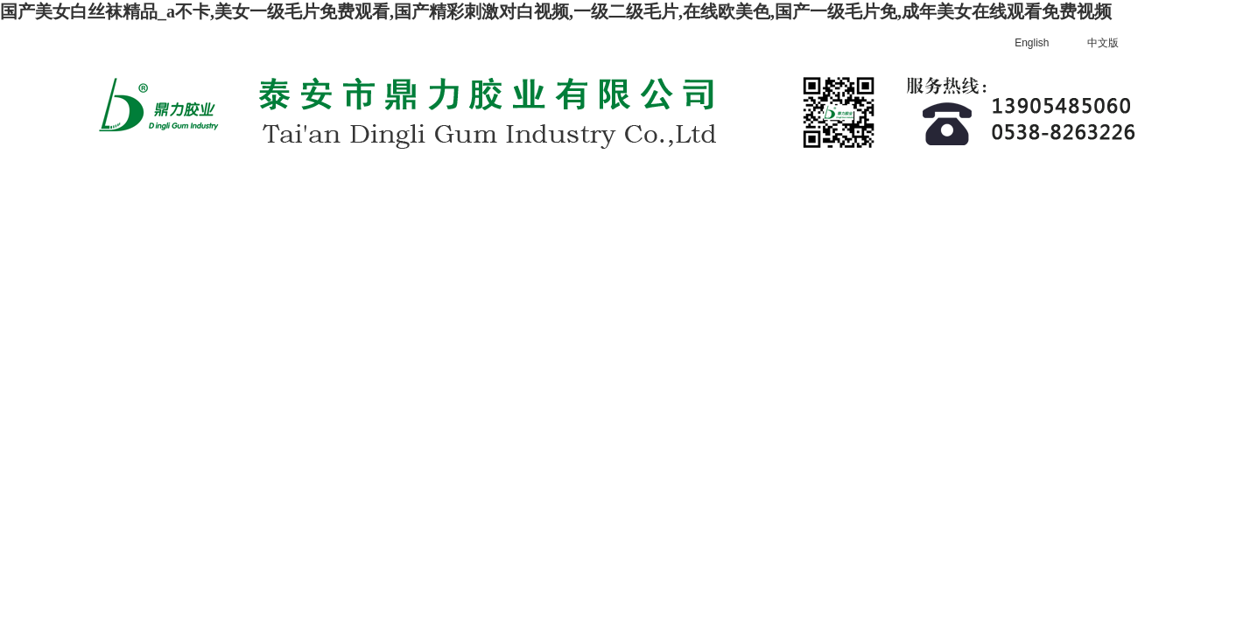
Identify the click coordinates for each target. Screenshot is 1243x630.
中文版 (1103, 43)
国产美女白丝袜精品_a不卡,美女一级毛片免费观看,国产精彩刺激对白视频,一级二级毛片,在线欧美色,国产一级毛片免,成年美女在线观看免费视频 (556, 11)
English (1032, 43)
